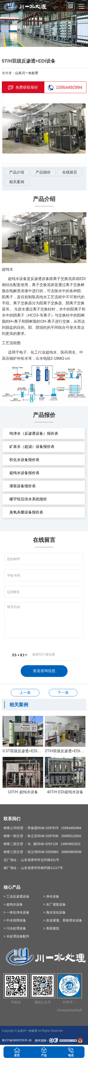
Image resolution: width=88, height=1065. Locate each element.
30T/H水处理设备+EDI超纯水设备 (63, 693)
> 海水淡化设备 (54, 912)
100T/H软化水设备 (25, 693)
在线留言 (69, 172)
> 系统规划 (51, 928)
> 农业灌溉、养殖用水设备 (62, 920)
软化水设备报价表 (24, 460)
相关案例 (16, 182)
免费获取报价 (23, 87)
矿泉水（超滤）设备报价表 (31, 447)
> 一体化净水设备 (16, 912)
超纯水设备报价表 (24, 473)
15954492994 (65, 88)
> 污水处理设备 (15, 928)
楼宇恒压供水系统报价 (28, 499)
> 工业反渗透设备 (16, 896)
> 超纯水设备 (13, 904)
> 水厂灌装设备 (54, 904)
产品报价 (43, 172)
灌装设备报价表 (22, 486)
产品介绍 (16, 172)
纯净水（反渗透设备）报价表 (33, 433)
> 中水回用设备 (15, 920)
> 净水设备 (51, 896)
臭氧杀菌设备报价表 (26, 512)
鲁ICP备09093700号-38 (17, 1040)
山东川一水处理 (26, 73)
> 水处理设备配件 (16, 936)
